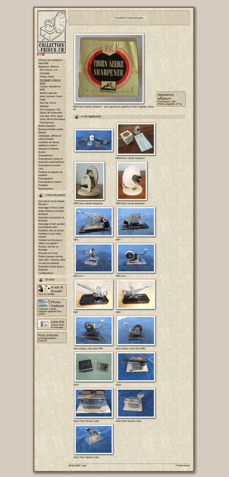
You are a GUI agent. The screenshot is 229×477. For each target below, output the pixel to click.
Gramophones (45, 155)
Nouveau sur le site (48, 253)
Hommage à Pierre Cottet (51, 207)
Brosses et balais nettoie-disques (51, 131)
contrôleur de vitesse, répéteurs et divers (49, 144)
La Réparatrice (45, 273)
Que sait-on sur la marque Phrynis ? (51, 203)
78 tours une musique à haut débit (50, 61)
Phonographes (45, 178)
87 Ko (179, 104)
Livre (40, 169)
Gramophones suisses (49, 165)
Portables (43, 185)
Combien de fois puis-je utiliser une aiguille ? (50, 242)
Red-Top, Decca (48, 103)
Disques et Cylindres (48, 149)
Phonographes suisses (49, 182)
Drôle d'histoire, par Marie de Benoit (51, 212)
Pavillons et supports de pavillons (50, 173)
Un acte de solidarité (48, 263)
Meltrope (44, 106)
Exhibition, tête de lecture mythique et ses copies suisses (51, 233)
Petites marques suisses (50, 256)
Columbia (44, 73)
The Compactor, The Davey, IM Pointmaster (51, 111)
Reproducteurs (45, 188)
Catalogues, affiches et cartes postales (49, 137)
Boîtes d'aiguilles (46, 126)
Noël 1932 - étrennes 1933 (51, 260)
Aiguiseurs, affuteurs (48, 66)
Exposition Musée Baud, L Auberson (51, 268)
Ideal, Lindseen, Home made (51, 98)
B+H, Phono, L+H (48, 70)
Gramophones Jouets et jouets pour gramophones (51, 160)
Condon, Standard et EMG (50, 88)
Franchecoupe (47, 122)
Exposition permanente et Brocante (51, 219)
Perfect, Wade (47, 76)
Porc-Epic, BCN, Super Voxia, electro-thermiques (52, 117)
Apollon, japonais (48, 93)
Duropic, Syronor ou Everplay (48, 248)
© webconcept (183, 465)
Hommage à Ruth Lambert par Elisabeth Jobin (51, 225)
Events (41, 152)
